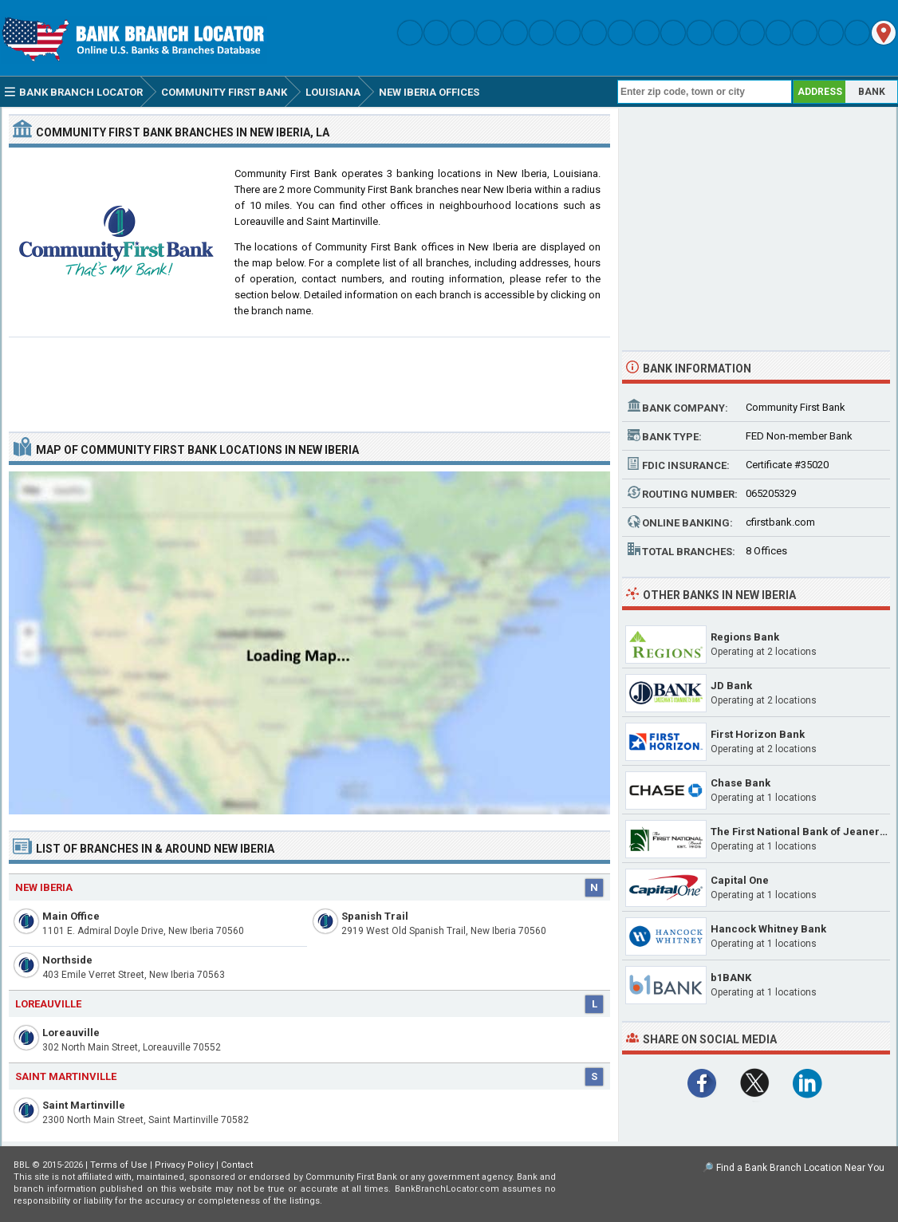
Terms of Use (119, 1165)
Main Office (71, 916)
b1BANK (731, 978)
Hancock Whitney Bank (768, 929)
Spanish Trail (374, 916)
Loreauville (71, 1033)
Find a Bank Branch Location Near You (800, 1167)
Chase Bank (740, 783)
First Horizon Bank (758, 734)
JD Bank (731, 686)
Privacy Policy (184, 1165)
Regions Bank (745, 637)
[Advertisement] (309, 378)
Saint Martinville (83, 1105)
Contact (237, 1165)
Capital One (740, 880)
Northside (67, 960)
